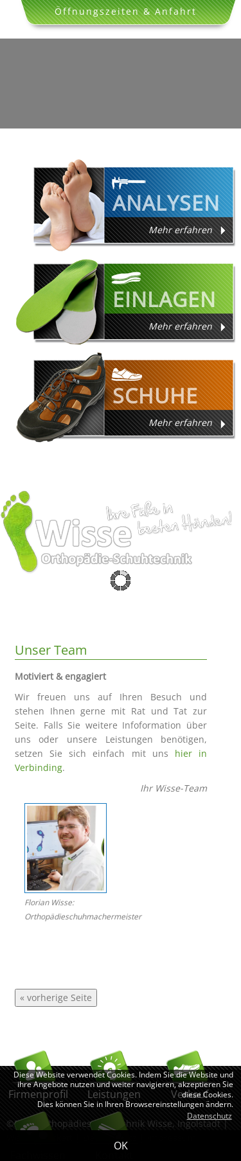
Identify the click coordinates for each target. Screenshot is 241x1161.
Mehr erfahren (180, 230)
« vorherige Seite (56, 997)
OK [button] (121, 1146)
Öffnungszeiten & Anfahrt (126, 11)
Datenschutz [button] (209, 1115)
